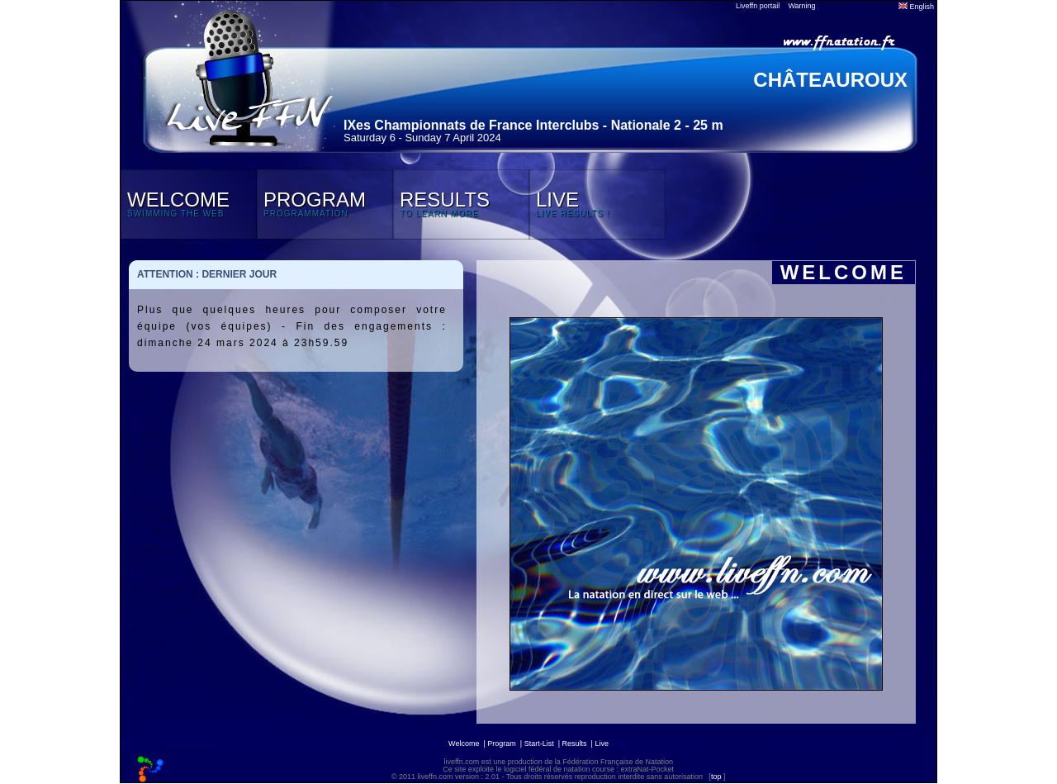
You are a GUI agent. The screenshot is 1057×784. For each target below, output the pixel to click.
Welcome (463, 743)
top (716, 776)
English (916, 6)
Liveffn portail (758, 6)
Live (602, 743)
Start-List (539, 743)
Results (574, 743)
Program (501, 743)
